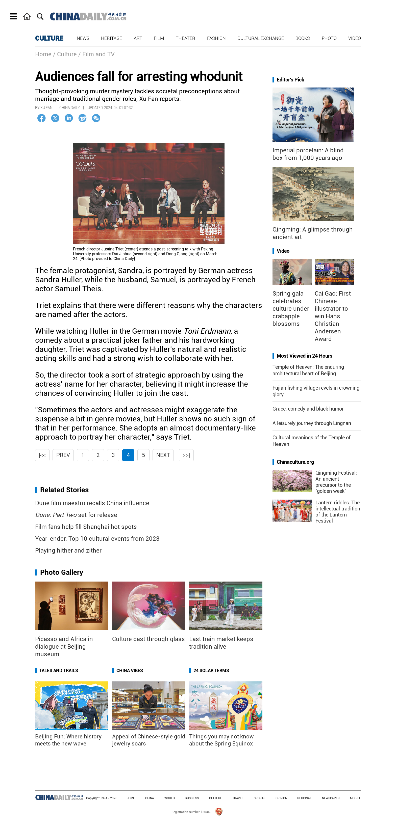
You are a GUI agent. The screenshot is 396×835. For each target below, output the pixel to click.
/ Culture (65, 54)
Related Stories (64, 490)
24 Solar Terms (211, 670)
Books (302, 38)
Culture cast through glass (148, 639)
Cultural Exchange (260, 38)
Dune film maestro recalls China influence (92, 503)
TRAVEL (237, 798)
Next (163, 455)
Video (354, 38)
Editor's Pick (290, 80)
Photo (329, 38)
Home (43, 54)
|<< (42, 455)
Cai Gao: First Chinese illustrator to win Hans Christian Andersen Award (333, 316)
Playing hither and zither (68, 550)
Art (138, 38)
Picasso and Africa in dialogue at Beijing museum (64, 647)
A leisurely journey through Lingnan (312, 423)
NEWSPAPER (331, 798)
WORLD (169, 798)
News (83, 38)
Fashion (216, 38)
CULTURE (49, 38)
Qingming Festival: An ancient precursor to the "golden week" (336, 482)
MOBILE (355, 798)
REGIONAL (304, 798)
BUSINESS (192, 798)
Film (159, 38)
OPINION (281, 798)
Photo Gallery (61, 572)
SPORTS (259, 798)
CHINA (149, 798)
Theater (185, 38)
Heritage (111, 38)
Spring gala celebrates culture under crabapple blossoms (291, 308)
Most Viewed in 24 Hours (304, 356)
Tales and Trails (58, 670)
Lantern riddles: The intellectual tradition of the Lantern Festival (337, 512)
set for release (76, 515)
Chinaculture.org (295, 462)
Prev (63, 455)
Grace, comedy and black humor (308, 409)
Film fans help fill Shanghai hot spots (86, 526)
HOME (131, 798)
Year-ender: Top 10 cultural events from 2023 (97, 538)
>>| (186, 455)
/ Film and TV (96, 54)
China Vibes (129, 670)
